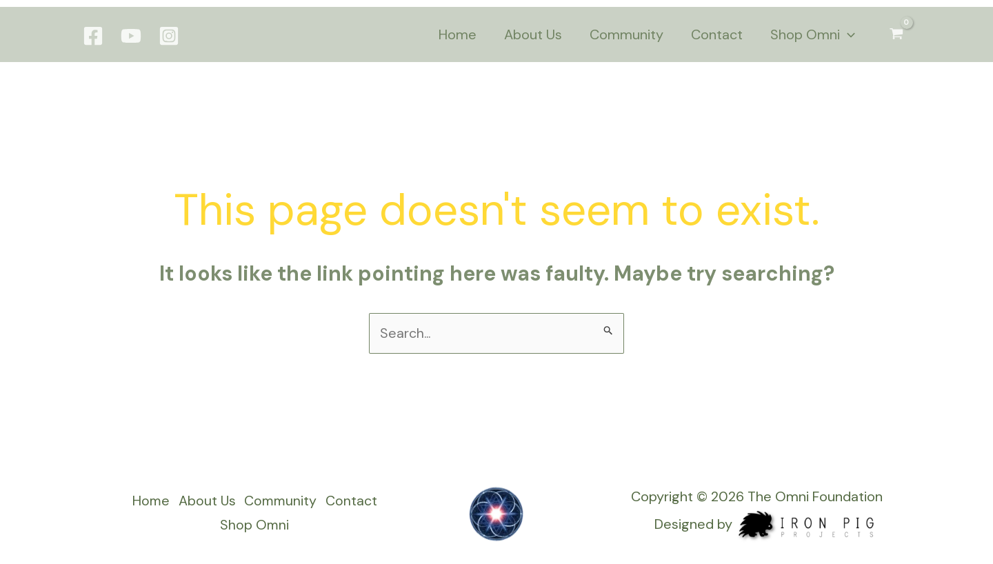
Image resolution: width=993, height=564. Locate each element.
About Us (205, 503)
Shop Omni (254, 526)
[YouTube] (131, 36)
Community (281, 503)
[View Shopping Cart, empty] (896, 34)
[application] (847, 34)
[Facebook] (93, 36)
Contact (354, 503)
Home (147, 503)
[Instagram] (169, 36)
